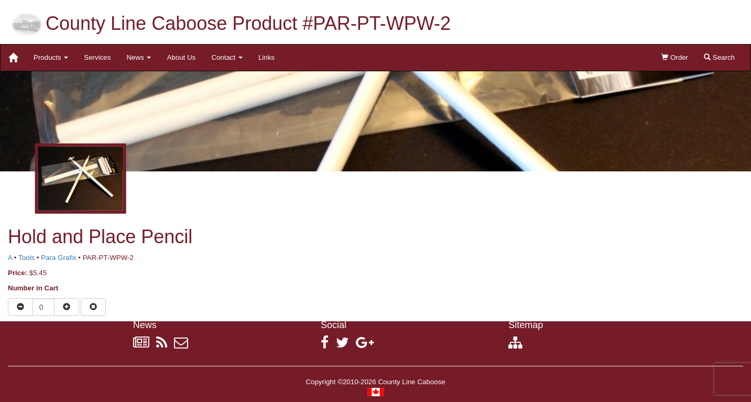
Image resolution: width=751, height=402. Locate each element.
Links (266, 57)
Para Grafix (58, 258)
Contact (227, 57)
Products (51, 57)
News (138, 57)
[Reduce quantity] (20, 307)
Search (719, 57)
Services (97, 57)
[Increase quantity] (66, 307)
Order (674, 57)
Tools (26, 258)
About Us (181, 57)
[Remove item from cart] (93, 307)
